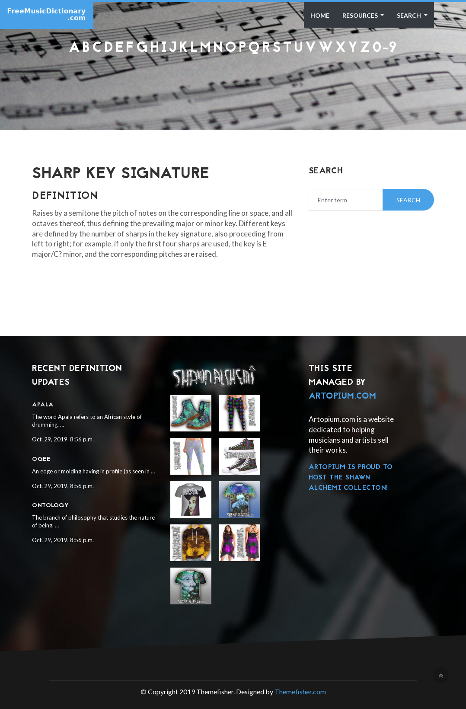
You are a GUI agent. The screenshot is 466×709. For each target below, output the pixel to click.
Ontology (50, 505)
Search (409, 15)
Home (319, 15)
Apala (43, 404)
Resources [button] (360, 15)
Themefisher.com (300, 691)
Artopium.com (343, 396)
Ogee (41, 459)
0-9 (384, 48)
